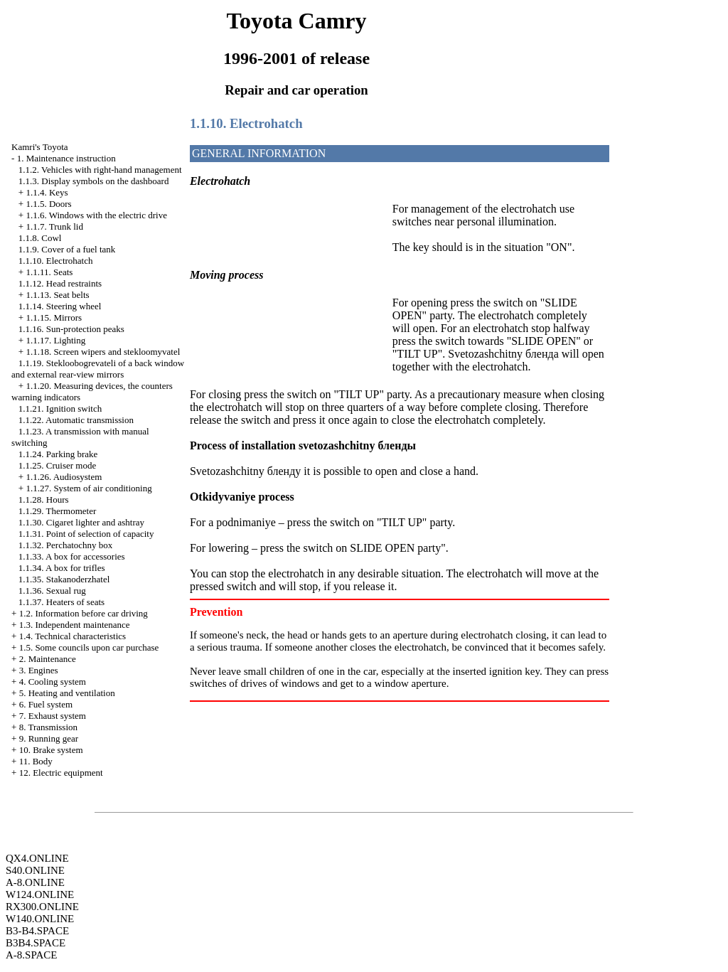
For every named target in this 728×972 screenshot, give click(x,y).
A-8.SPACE (31, 955)
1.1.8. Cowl (40, 238)
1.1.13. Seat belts (57, 294)
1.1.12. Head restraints (60, 283)
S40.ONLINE (35, 870)
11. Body (36, 761)
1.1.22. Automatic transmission (76, 420)
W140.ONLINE (40, 918)
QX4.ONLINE (37, 858)
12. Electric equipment (61, 772)
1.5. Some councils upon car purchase (89, 647)
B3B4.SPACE (35, 943)
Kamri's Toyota (39, 146)
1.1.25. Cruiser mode (57, 465)
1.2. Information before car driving (83, 613)
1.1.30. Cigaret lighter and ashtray (81, 522)
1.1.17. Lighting (55, 340)
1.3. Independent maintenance (74, 624)
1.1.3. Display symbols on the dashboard (93, 181)
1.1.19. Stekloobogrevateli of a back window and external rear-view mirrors (97, 369)
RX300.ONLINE (42, 906)
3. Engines (38, 670)
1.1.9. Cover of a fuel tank (66, 249)
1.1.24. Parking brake (58, 454)
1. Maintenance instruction (66, 158)
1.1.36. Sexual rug (52, 590)
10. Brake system (51, 749)
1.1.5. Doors (48, 203)
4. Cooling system (52, 681)
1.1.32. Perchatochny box (65, 545)
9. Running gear (48, 738)
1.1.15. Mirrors (54, 317)
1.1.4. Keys (47, 192)
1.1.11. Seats (49, 272)
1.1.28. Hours (43, 499)
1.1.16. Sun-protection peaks (71, 329)
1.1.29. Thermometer (57, 511)
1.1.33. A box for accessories (71, 556)
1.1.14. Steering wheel (60, 306)
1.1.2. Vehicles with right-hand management (100, 169)
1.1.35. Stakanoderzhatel (64, 579)
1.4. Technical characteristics (72, 636)
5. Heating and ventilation (67, 693)
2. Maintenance (47, 658)
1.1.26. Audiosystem (64, 476)
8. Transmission (48, 727)
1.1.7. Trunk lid (54, 226)
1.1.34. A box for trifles (61, 567)
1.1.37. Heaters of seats (61, 602)
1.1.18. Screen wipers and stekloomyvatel (103, 351)
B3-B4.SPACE (37, 930)
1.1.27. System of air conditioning (88, 488)
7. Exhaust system (52, 715)
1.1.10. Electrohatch (55, 260)
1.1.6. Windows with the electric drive (96, 215)
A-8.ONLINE (35, 882)
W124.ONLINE (40, 894)
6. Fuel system (46, 704)
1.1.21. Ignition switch (60, 408)
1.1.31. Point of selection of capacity (86, 533)
